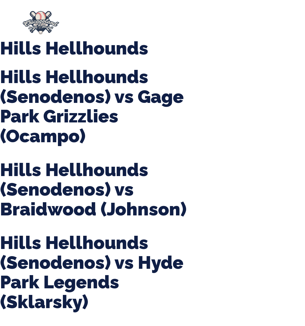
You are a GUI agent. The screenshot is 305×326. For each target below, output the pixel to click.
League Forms (182, 25)
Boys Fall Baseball (261, 20)
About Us (85, 20)
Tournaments (171, 20)
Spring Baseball (126, 20)
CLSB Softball (214, 20)
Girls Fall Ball (94, 25)
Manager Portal (138, 25)
